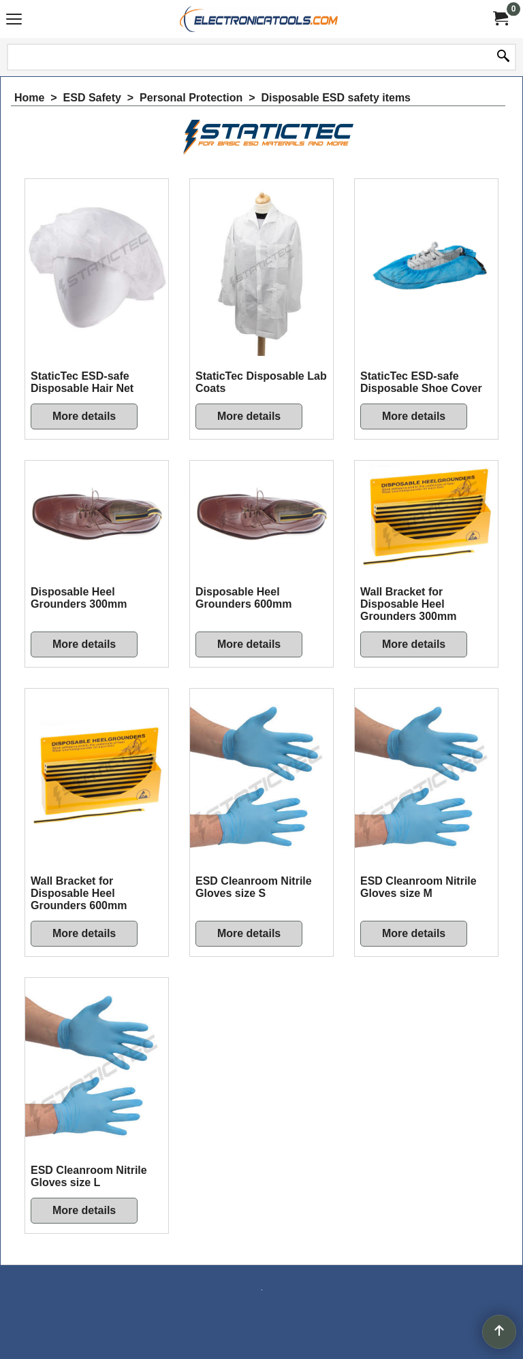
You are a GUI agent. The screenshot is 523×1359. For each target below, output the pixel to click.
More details (84, 416)
